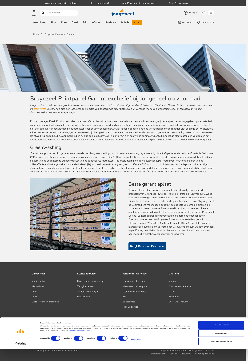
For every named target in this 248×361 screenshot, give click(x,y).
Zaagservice (129, 301)
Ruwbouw (110, 22)
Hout (53, 22)
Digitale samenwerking (134, 291)
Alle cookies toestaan (221, 337)
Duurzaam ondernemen (180, 286)
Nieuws (172, 281)
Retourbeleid (83, 296)
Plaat (64, 22)
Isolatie (125, 22)
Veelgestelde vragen (88, 291)
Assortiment (39, 22)
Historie (172, 291)
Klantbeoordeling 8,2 (99, 3)
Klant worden (38, 281)
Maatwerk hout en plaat (135, 286)
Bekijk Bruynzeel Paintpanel (147, 246)
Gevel (75, 22)
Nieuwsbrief (38, 286)
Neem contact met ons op (90, 281)
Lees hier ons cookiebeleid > (80, 343)
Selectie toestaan (221, 345)
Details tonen (136, 351)
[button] (34, 13)
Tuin (85, 22)
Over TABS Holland (178, 301)
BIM (125, 296)
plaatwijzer (40, 109)
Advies (35, 296)
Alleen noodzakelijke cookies (221, 353)
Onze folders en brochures (45, 301)
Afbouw (96, 22)
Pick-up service (130, 306)
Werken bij (173, 296)
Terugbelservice (85, 286)
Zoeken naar (43, 13)
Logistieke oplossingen (134, 281)
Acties (137, 22)
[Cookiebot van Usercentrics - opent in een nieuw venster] (21, 355)
